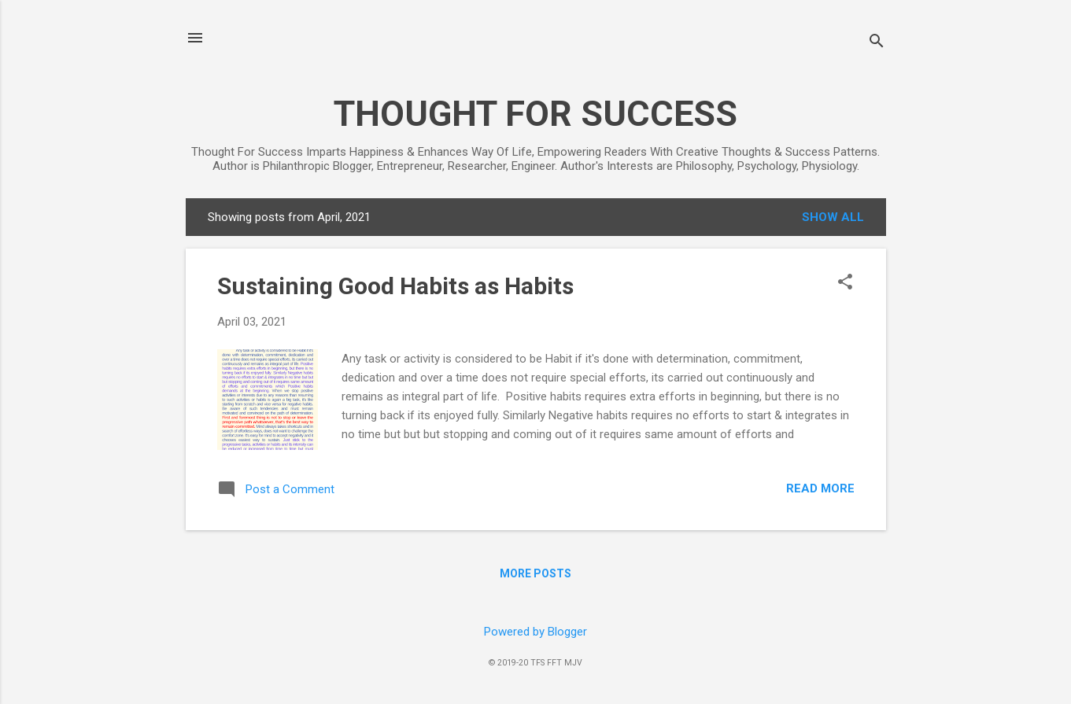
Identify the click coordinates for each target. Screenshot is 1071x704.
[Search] (876, 43)
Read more (820, 488)
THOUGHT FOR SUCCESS (535, 114)
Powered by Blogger (535, 632)
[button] (845, 283)
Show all (833, 217)
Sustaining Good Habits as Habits (395, 286)
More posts (535, 573)
